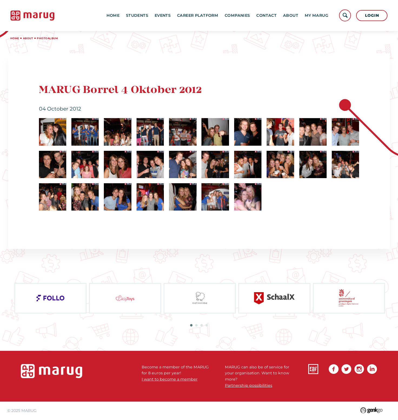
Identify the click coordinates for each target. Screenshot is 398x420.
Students (137, 15)
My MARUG (316, 15)
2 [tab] (196, 325)
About (290, 15)
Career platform (197, 15)
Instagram (359, 369)
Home (113, 15)
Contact (266, 15)
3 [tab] (201, 325)
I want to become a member (170, 379)
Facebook (334, 369)
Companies (237, 15)
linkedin (372, 369)
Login (372, 15)
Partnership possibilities (248, 385)
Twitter (346, 369)
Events (163, 15)
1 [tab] (191, 325)
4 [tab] (206, 325)
